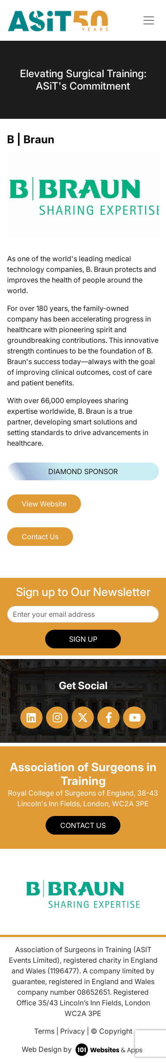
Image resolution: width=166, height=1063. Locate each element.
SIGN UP (83, 639)
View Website (44, 503)
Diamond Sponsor (83, 471)
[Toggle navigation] (149, 20)
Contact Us (40, 536)
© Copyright (111, 1031)
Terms (44, 1031)
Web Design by (83, 1049)
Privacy (72, 1031)
